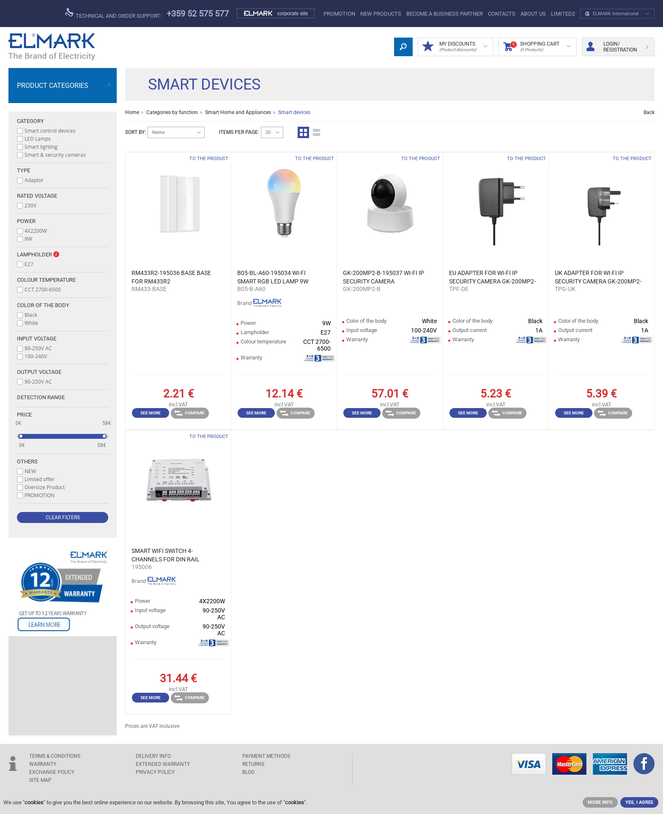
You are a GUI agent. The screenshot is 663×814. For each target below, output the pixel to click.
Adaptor (34, 180)
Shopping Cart (536, 47)
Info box (56, 254)
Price (24, 414)
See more (150, 413)
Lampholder (42, 254)
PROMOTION (339, 14)
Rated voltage (37, 196)
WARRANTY (42, 764)
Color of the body (43, 305)
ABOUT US (533, 14)
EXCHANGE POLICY (51, 772)
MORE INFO (600, 802)
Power (26, 221)
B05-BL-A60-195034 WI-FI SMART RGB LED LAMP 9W (272, 277)
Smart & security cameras (55, 154)
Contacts (501, 14)
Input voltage (36, 338)
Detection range (41, 397)
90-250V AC (38, 348)
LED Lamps (38, 138)
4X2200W (36, 230)
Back (649, 112)
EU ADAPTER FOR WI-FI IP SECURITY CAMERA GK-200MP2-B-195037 (492, 278)
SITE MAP (40, 780)
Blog (248, 772)
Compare (189, 413)
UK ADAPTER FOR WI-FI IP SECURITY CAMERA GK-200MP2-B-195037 (598, 278)
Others (27, 461)
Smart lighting (41, 146)
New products (380, 14)
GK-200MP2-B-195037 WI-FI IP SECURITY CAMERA (383, 277)
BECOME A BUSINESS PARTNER (444, 14)
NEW (30, 471)
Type (23, 170)
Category (30, 121)
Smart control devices (50, 130)
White (31, 322)
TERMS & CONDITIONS (54, 756)
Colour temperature (46, 280)
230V (30, 205)
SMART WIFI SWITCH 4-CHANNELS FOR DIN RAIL (166, 555)
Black (31, 314)
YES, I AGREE (639, 802)
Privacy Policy (155, 772)
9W (28, 238)
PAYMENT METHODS (266, 756)
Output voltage (39, 372)
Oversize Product (45, 487)
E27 (29, 264)
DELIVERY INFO (153, 756)
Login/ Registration (617, 47)
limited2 (563, 14)
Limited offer (40, 479)
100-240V (36, 356)
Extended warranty (163, 764)
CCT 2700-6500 (43, 289)
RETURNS (253, 764)
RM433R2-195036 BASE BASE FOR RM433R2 (171, 277)
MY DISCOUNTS (454, 47)
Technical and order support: (113, 13)
